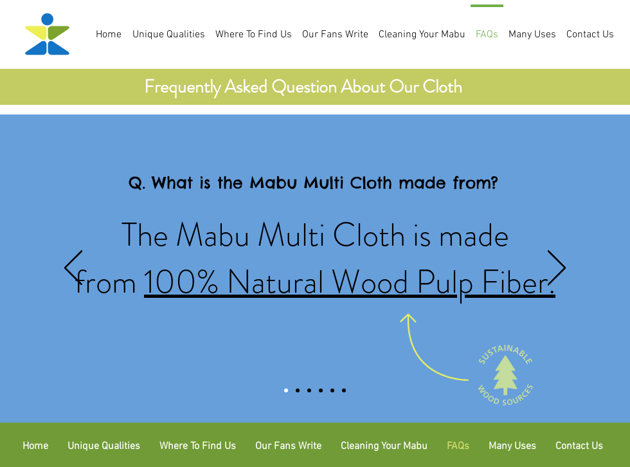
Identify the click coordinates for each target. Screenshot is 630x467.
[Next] (557, 269)
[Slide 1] (286, 390)
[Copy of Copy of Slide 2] (321, 390)
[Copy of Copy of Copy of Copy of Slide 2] (344, 390)
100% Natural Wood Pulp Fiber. (349, 281)
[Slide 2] (298, 390)
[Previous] (73, 269)
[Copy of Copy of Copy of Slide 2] (332, 390)
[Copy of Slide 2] (309, 390)
